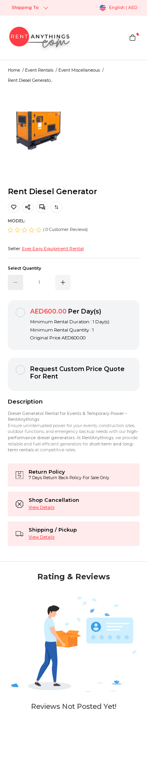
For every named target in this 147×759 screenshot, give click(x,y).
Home (14, 70)
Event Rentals (39, 70)
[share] (28, 207)
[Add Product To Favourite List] (14, 207)
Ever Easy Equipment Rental (53, 248)
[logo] (39, 38)
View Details (41, 507)
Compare (56, 207)
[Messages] (42, 207)
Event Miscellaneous (79, 70)
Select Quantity (24, 268)
